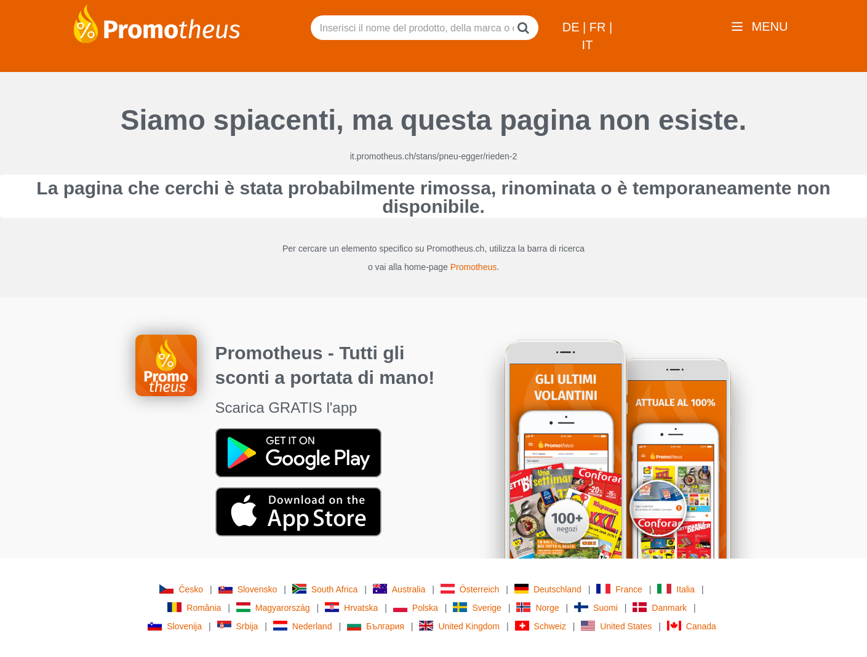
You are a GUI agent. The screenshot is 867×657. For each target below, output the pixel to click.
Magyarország (273, 607)
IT (587, 45)
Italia (676, 589)
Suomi (596, 607)
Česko (181, 589)
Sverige (477, 607)
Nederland (302, 626)
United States (616, 626)
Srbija (237, 626)
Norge (537, 607)
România (194, 607)
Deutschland (547, 589)
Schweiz (540, 626)
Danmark (660, 607)
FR (599, 27)
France (619, 589)
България (375, 626)
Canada (691, 626)
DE (572, 27)
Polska (415, 607)
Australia (399, 589)
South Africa (325, 589)
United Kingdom (459, 626)
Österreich (470, 589)
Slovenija (175, 626)
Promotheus (473, 267)
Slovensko (248, 589)
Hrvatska (351, 607)
